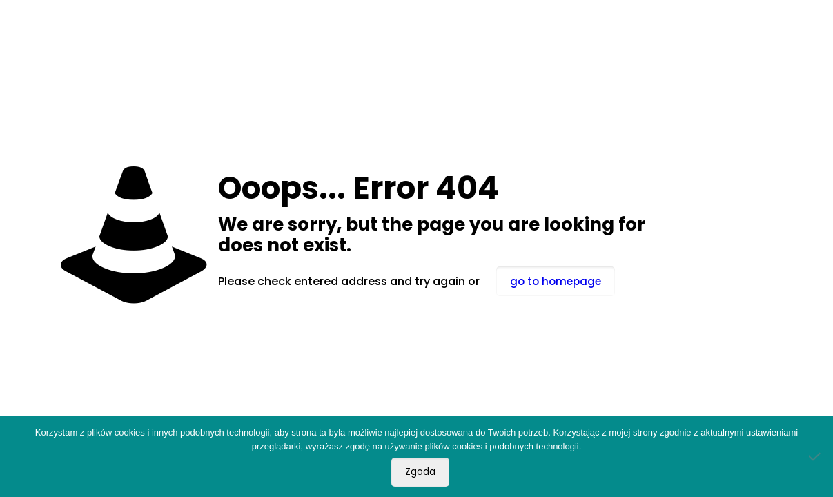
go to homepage (555, 281)
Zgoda (420, 471)
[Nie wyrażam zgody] (816, 456)
